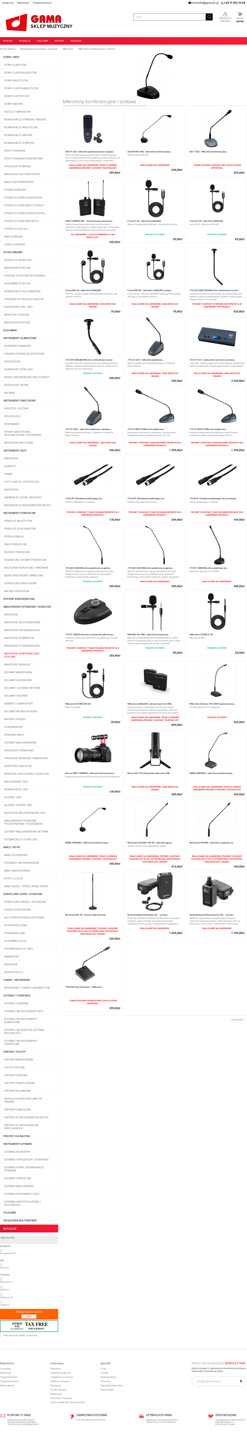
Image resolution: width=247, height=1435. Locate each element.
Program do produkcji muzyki (24, 299)
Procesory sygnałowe (18, 750)
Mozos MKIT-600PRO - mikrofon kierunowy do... (90, 773)
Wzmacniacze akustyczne (21, 127)
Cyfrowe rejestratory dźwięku (24, 275)
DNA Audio (6, 1297)
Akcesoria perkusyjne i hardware (26, 567)
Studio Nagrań (12, 252)
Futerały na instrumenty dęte (24, 1011)
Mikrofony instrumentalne (22, 630)
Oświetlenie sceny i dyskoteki (22, 894)
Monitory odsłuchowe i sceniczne (26, 773)
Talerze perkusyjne (17, 552)
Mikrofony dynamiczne (19, 638)
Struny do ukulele (16, 228)
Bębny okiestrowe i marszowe (23, 575)
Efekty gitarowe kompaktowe (23, 158)
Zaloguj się (7, 3)
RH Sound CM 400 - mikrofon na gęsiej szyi (211, 842)
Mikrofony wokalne (17, 664)
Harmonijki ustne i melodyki (22, 497)
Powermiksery (13, 727)
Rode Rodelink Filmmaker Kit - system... (148, 914)
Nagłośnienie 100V (16, 781)
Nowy (4, 1267)
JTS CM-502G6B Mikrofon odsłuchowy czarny (88, 359)
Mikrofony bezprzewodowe (22, 622)
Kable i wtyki (11, 847)
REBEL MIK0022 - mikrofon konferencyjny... (211, 773)
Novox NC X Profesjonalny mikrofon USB (148, 773)
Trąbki (8, 474)
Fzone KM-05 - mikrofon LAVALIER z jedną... (149, 290)
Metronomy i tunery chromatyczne (27, 987)
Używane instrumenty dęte (21, 1193)
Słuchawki (10, 330)
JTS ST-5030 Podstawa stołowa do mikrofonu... (89, 634)
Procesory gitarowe (17, 166)
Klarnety (10, 466)
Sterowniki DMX (14, 933)
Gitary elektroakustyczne (21, 88)
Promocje (25, 41)
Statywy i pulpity (14, 1051)
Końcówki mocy (14, 734)
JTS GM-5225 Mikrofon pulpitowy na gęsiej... (150, 568)
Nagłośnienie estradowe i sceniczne (27, 606)
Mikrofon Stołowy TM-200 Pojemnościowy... (212, 703)
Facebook (76, 41)
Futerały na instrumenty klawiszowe (20, 1021)
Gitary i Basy (11, 57)
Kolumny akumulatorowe (20, 711)
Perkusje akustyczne (18, 520)
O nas (103, 1368)
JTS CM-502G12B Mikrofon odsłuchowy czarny (214, 290)
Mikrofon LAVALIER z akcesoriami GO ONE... (150, 703)
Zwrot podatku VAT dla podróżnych (67, 1402)
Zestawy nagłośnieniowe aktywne (26, 831)
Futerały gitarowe (16, 1003)
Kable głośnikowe (16, 855)
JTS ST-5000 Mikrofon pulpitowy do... (209, 568)
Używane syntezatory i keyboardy (26, 1159)
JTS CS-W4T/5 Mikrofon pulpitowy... (146, 429)
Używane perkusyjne (17, 1178)
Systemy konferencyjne (19, 598)
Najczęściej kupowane (111, 1385)
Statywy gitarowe (15, 1075)
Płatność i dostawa (59, 1381)
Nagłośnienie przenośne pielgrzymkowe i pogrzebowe (23, 822)
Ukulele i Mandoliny (17, 111)
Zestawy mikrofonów (18, 672)
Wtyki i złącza (13, 878)
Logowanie (5, 1368)
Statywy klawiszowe (17, 1109)
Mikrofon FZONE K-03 (201, 634)
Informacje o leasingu (61, 1398)
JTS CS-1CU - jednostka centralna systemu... (212, 359)
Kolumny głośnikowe (18, 680)
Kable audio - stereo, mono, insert (26, 886)
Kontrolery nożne (16, 385)
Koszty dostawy (58, 1389)
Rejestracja (23, 3)
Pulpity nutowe (14, 1067)
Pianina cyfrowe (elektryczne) (24, 353)
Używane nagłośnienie (18, 1186)
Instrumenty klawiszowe (19, 338)
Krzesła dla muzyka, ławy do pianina (23, 1100)
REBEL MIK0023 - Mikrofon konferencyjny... (87, 842)
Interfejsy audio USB (17, 260)
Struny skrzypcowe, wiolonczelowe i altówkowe (22, 433)
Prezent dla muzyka (16, 1136)
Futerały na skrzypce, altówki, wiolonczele (24, 1032)
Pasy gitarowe (13, 236)
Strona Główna (8, 49)
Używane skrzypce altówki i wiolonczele (22, 1203)
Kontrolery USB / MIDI (18, 306)
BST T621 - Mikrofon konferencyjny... (208, 151)
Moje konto (7, 1363)
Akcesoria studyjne (17, 322)
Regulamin (55, 1368)
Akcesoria (10, 964)
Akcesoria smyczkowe (18, 442)
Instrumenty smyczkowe (19, 400)
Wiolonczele (12, 416)
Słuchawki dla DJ (15, 940)
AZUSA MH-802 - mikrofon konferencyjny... (149, 151)
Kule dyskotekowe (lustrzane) (24, 917)
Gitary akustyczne (16, 80)
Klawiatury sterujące (18, 369)
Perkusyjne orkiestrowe (20, 583)
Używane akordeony (17, 1151)
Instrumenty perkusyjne (19, 513)
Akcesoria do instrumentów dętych (27, 505)
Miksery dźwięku (15, 719)
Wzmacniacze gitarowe (19, 142)
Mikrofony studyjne (17, 267)
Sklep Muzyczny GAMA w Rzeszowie (20, 1335)
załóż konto (225, 21)
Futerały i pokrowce (16, 995)
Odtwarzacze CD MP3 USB (20, 839)
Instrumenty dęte (15, 450)
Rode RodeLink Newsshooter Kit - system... (212, 914)
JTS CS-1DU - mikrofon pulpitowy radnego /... (88, 429)
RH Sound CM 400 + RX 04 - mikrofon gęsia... (150, 842)
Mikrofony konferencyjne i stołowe (22, 655)
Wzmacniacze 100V (16, 789)
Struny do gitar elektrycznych (24, 213)
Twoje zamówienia (9, 1381)
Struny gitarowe (15, 189)
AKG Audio (6, 1282)
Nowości (8, 41)
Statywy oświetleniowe (19, 1083)
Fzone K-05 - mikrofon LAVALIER (144, 221)
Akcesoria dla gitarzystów (22, 174)
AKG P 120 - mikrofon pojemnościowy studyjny (89, 151)
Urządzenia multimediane (20, 1220)
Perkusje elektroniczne (20, 528)
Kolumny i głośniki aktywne (22, 688)
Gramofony (11, 956)
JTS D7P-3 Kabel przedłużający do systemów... (213, 498)
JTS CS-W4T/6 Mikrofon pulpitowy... (208, 429)
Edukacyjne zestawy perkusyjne (25, 559)
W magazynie (8, 1253)
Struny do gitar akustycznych (24, 205)
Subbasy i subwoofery (18, 703)
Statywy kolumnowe (17, 1090)
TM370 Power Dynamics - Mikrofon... (84, 987)
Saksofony (11, 458)
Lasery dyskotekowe (17, 909)
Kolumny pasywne (16, 695)
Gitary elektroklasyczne (20, 72)
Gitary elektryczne (16, 96)
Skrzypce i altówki (16, 408)
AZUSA (5, 1290)
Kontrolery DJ (13, 972)
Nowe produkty (108, 1377)
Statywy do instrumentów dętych (26, 1117)
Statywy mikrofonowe (18, 1059)
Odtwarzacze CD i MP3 (18, 948)
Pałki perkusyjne (15, 544)
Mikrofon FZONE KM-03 (77, 703)
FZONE (4, 1305)
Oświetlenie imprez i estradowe (25, 901)
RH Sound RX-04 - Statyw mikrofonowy (85, 914)
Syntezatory (12, 361)
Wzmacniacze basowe (18, 135)
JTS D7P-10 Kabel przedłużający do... (84, 498)
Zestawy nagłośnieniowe (20, 742)
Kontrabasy (12, 424)
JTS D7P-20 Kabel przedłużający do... (146, 498)
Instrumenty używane (17, 1144)
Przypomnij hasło (42, 3)
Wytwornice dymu (15, 925)
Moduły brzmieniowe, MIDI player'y (26, 377)
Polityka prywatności (60, 1373)
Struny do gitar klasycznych (23, 197)
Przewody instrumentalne (21, 862)
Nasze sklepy (107, 1389)
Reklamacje (56, 1394)
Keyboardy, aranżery (17, 345)
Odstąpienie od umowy (61, 1377)
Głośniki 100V (13, 797)
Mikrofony (11, 614)
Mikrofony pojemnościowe (22, 645)
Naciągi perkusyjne (16, 591)
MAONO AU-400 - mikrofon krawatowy (147, 634)
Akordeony (11, 489)
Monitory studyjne (16, 314)
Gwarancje (55, 1385)
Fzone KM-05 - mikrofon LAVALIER (83, 290)
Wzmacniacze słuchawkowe (22, 291)
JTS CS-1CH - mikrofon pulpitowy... (145, 359)
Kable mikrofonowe (17, 870)
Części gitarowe (14, 244)
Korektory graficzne (18, 766)
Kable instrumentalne (18, 182)
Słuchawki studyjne (17, 283)
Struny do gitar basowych (21, 221)
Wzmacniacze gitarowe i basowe (25, 119)
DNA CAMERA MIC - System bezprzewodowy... (89, 221)
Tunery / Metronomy (16, 980)
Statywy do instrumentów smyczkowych (21, 1127)
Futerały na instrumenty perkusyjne (20, 1042)
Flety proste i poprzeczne (21, 481)
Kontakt (59, 41)
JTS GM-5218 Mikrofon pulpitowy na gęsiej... (88, 568)
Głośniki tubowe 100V (18, 805)
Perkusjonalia (14, 536)
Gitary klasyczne (15, 64)
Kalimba (9, 392)
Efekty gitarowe (14, 150)
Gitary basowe (13, 103)
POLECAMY (9, 1212)
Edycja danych (7, 1385)
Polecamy (42, 41)
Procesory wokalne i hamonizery (26, 758)
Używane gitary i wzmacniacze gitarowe (24, 1169)
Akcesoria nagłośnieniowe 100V (25, 812)
